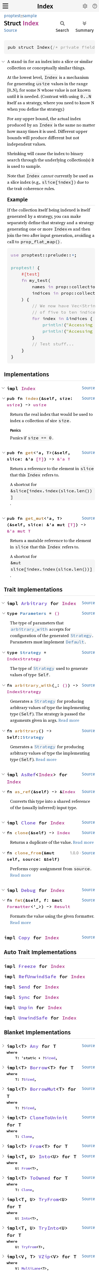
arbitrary (27, 730)
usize (13, 404)
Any (34, 1046)
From (35, 1146)
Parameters (33, 613)
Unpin (25, 1007)
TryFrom (49, 1199)
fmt (19, 900)
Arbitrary (34, 603)
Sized (50, 1058)
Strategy (30, 652)
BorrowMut (43, 1089)
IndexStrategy (24, 658)
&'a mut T (19, 531)
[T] (40, 459)
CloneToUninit (49, 1118)
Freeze (27, 966)
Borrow (38, 1068)
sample (30, 15)
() (57, 613)
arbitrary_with (33, 685)
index (32, 398)
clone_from (28, 852)
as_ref (23, 791)
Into (44, 1156)
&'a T (63, 459)
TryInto (49, 1228)
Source (10, 30)
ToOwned (40, 1178)
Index (45, 6)
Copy (24, 938)
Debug (28, 890)
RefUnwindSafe (37, 976)
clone (21, 832)
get (29, 452)
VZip (44, 1257)
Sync (24, 997)
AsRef (28, 775)
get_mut (34, 518)
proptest (12, 15)
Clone (28, 823)
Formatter (19, 906)
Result (62, 906)
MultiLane (30, 1268)
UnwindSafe (33, 1018)
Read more (68, 720)
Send (24, 987)
